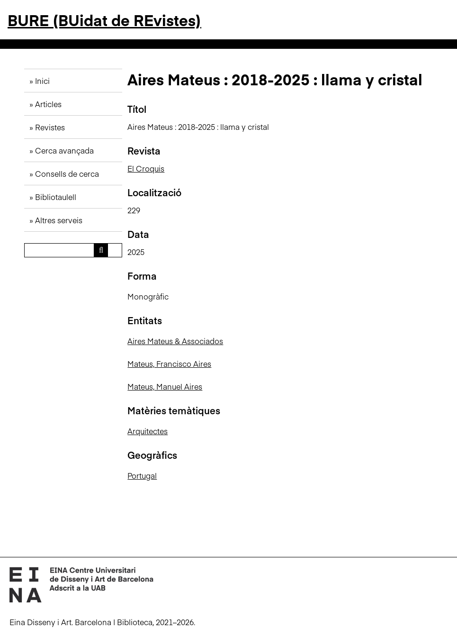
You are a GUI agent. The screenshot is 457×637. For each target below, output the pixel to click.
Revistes (50, 127)
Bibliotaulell (55, 196)
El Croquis (145, 168)
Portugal (142, 475)
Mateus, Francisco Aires (169, 363)
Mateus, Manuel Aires (164, 386)
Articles (48, 104)
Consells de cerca (67, 173)
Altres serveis (58, 220)
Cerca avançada (64, 150)
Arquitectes (147, 431)
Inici (42, 80)
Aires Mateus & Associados (175, 341)
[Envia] (101, 250)
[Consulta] (73, 250)
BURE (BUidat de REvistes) (104, 19)
